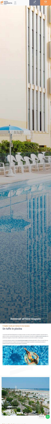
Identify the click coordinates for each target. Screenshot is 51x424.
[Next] (5, 417)
